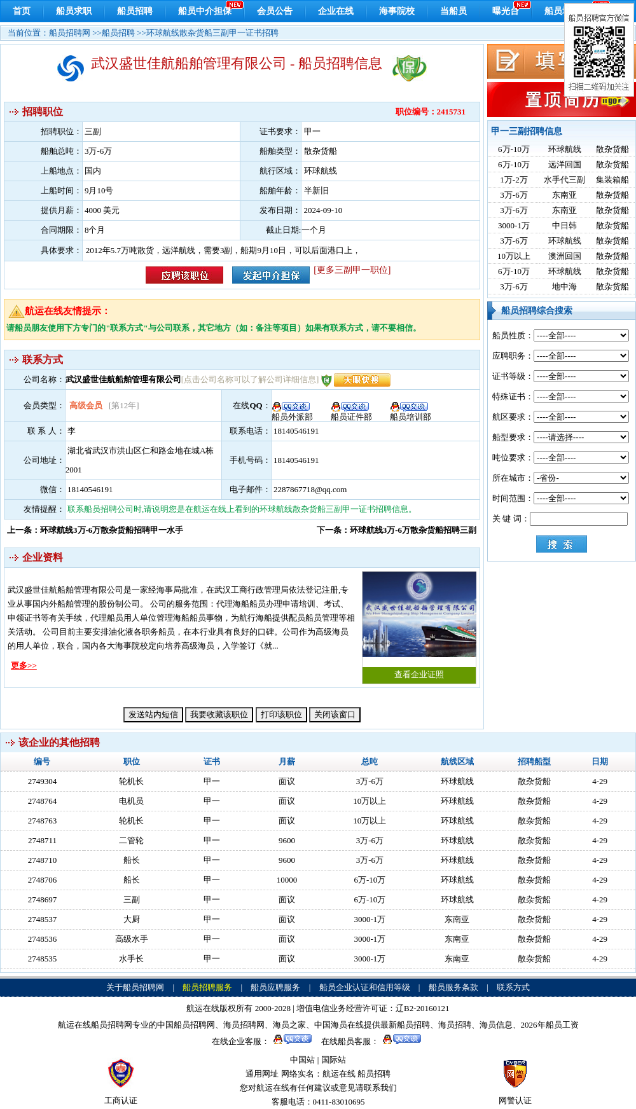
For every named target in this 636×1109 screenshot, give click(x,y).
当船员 (453, 11)
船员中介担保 (205, 11)
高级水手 (131, 939)
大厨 (131, 919)
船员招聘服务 (207, 987)
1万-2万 (513, 179)
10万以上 (513, 256)
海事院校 (397, 11)
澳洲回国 (564, 256)
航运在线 (339, 1073)
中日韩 (564, 225)
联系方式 (513, 987)
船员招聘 (135, 11)
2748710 (42, 860)
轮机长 (131, 781)
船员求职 (74, 11)
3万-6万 (513, 195)
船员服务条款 (453, 987)
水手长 (131, 958)
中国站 (302, 1059)
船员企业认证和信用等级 (364, 987)
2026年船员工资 (550, 1025)
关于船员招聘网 (135, 987)
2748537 (42, 919)
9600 (287, 840)
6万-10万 (514, 149)
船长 (131, 860)
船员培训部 (410, 413)
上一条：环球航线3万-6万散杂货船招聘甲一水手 (95, 530)
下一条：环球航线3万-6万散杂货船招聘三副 (396, 530)
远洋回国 (564, 164)
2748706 (42, 880)
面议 (287, 781)
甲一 (212, 781)
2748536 (42, 939)
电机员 (131, 801)
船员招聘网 (69, 33)
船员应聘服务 (275, 987)
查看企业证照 (419, 625)
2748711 (42, 840)
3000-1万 (514, 225)
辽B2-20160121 (423, 1008)
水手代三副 (564, 179)
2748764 (42, 801)
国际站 (333, 1059)
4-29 (599, 781)
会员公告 (275, 11)
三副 (131, 899)
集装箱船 (612, 179)
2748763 (42, 820)
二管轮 (131, 840)
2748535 (42, 958)
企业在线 (336, 11)
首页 (22, 11)
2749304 (42, 781)
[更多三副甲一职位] (352, 270)
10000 (287, 880)
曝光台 (505, 11)
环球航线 (564, 149)
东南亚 (564, 195)
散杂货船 (612, 149)
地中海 (564, 286)
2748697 (42, 899)
